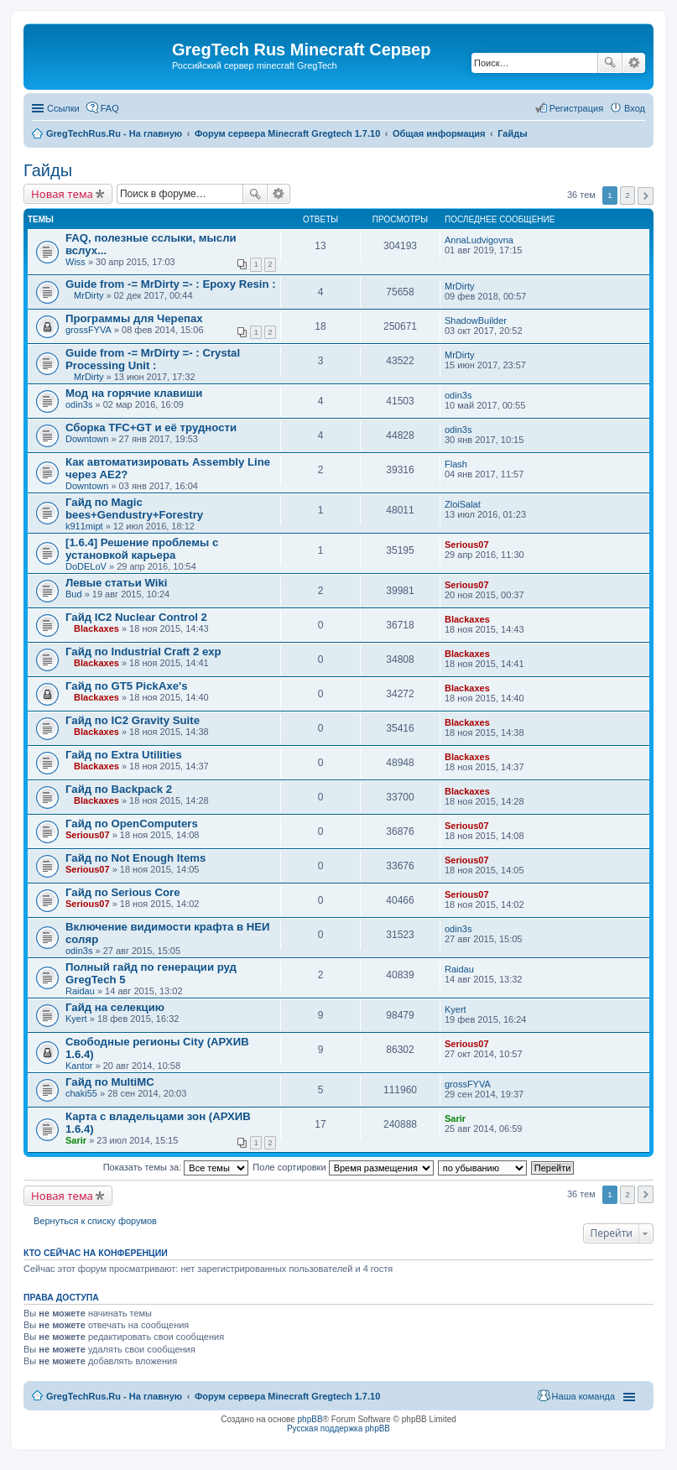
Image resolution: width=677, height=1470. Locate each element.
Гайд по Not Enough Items (135, 858)
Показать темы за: (176, 1167)
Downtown (86, 439)
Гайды (47, 170)
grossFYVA (88, 330)
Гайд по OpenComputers (131, 823)
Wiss (75, 262)
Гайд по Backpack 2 (118, 789)
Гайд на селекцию (114, 1007)
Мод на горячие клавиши (133, 393)
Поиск (609, 63)
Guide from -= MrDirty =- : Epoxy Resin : (170, 284)
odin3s (78, 404)
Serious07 (467, 545)
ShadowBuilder (476, 320)
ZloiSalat (463, 504)
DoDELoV (86, 566)
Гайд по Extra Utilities (123, 754)
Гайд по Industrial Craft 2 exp (143, 651)
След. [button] (646, 196)
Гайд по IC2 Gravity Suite (132, 720)
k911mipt (84, 526)
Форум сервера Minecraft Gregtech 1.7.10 (287, 1396)
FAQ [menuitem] (110, 108)
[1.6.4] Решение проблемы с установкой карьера (141, 548)
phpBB (310, 1419)
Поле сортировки (343, 1167)
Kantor (78, 1066)
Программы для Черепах (134, 318)
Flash (456, 464)
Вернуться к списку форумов (95, 1221)
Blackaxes (96, 628)
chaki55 (81, 1093)
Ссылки (63, 108)
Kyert (76, 1019)
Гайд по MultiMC (109, 1082)
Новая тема (62, 193)
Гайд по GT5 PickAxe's (126, 686)
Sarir (75, 1140)
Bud (73, 594)
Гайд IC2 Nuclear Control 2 (136, 617)
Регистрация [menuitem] (576, 108)
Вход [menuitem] (634, 108)
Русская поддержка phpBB (338, 1428)
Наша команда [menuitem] (583, 1396)
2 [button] (627, 195)
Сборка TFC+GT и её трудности (151, 427)
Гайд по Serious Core (122, 892)
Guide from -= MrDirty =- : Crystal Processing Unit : (152, 359)
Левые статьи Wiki (116, 582)
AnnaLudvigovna (479, 240)
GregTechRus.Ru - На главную (114, 1396)
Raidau (80, 991)
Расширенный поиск (633, 63)
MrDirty (88, 295)
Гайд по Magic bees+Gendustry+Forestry (134, 508)
